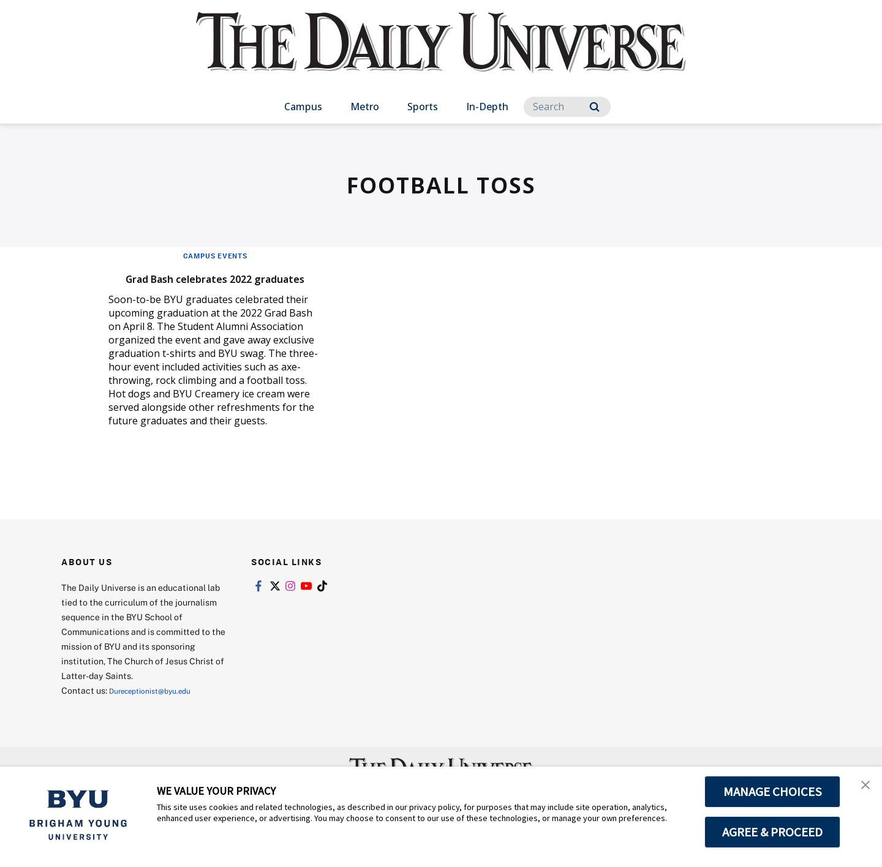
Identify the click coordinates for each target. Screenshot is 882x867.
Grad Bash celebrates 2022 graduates (204, 285)
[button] (862, 789)
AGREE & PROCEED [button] (773, 832)
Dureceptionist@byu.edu (158, 709)
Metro (364, 106)
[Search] (567, 107)
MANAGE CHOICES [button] (772, 791)
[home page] (441, 54)
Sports (422, 106)
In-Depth (487, 106)
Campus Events (215, 255)
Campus (303, 106)
